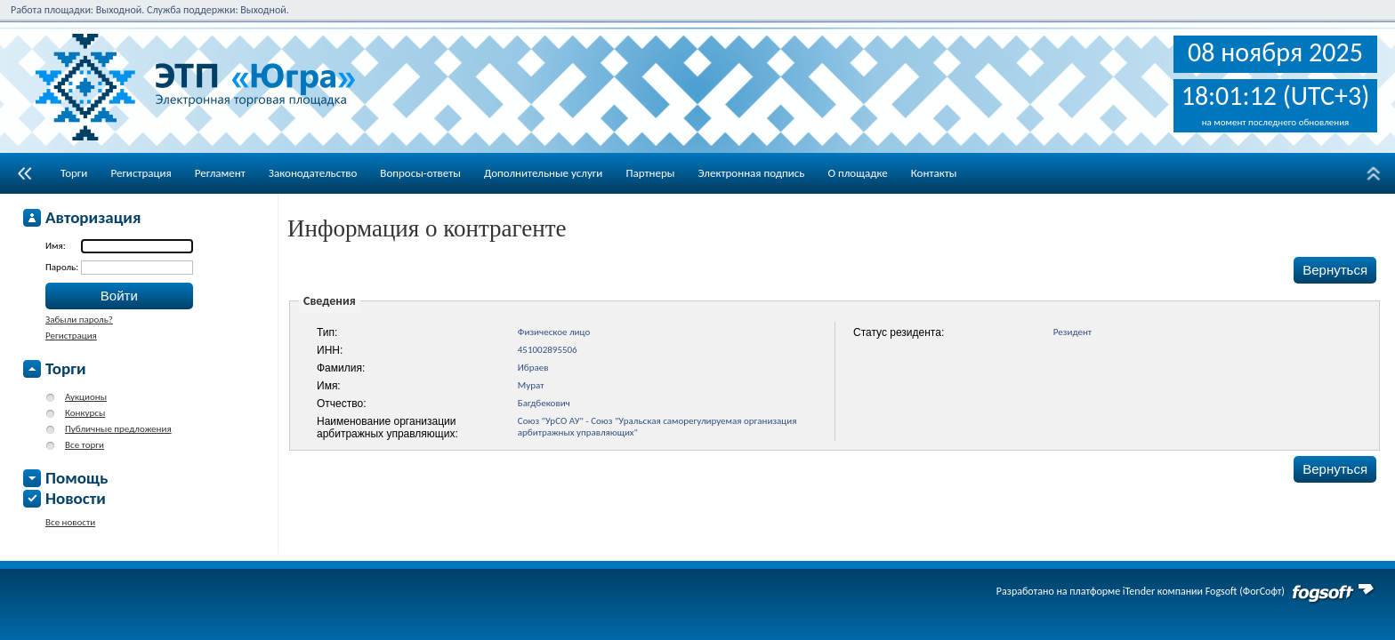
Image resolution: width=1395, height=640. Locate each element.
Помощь (76, 478)
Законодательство (313, 173)
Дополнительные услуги (543, 173)
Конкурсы (85, 413)
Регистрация (140, 173)
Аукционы (86, 397)
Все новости (70, 522)
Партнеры (649, 173)
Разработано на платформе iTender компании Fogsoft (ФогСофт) (1140, 591)
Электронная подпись (751, 173)
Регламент (220, 173)
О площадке (857, 173)
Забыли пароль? (79, 319)
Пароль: (63, 267)
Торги (73, 173)
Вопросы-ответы (420, 173)
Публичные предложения (118, 429)
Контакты (934, 173)
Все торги (84, 445)
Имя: (55, 246)
